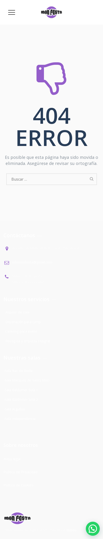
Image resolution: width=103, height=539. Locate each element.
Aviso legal (12, 458)
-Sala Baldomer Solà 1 (20, 389)
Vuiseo (71, 530)
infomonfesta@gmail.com (32, 262)
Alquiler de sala (17, 312)
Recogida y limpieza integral (27, 341)
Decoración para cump (23, 321)
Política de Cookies (18, 485)
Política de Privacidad (20, 472)
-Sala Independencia (19, 418)
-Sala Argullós (14, 409)
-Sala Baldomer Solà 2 (20, 399)
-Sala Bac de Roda (17, 370)
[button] (93, 529)
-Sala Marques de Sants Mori (26, 380)
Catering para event (21, 331)
